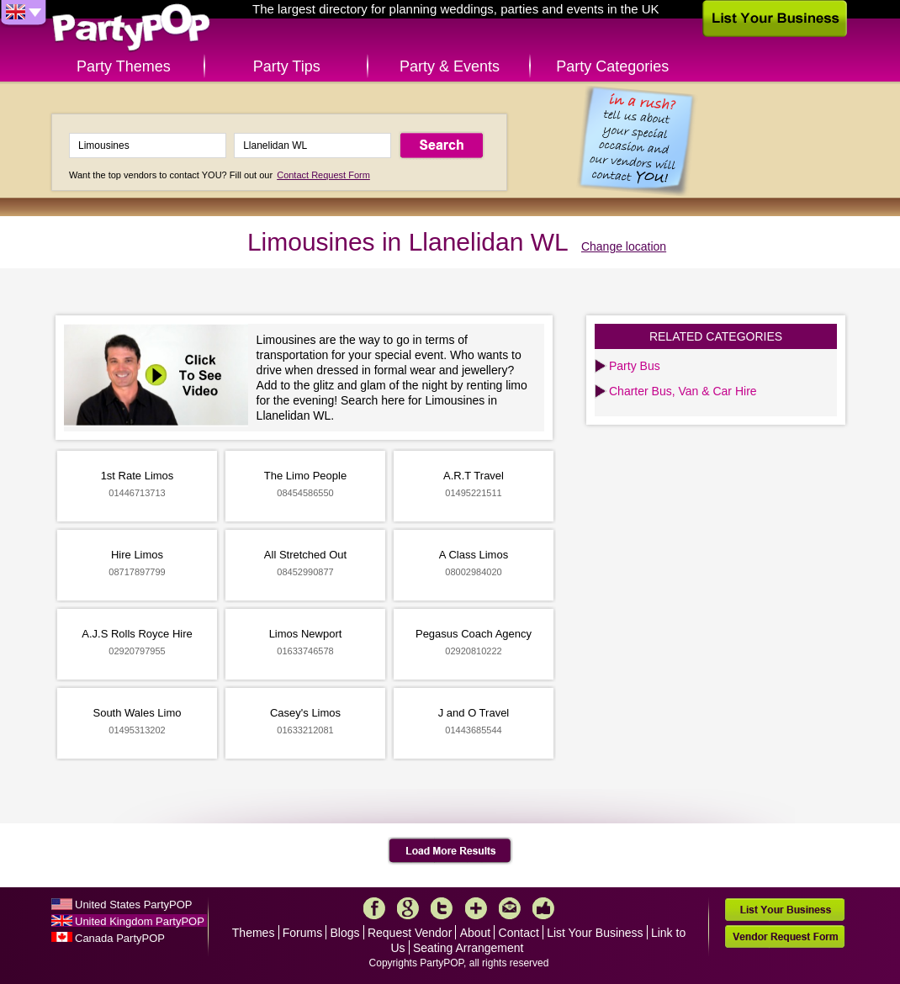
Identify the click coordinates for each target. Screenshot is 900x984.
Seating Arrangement (468, 948)
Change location (623, 246)
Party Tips (286, 66)
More (476, 908)
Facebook (374, 908)
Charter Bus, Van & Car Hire (683, 391)
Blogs (345, 932)
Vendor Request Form (784, 936)
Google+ (408, 908)
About (475, 932)
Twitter (442, 908)
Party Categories (612, 66)
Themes (253, 932)
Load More (450, 851)
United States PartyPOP (133, 904)
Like (543, 908)
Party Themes (124, 66)
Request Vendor (410, 932)
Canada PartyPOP (120, 938)
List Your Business (595, 932)
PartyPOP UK (131, 28)
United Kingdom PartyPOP (139, 921)
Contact (519, 932)
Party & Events (450, 66)
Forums (302, 932)
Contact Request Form (323, 175)
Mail (510, 908)
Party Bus (634, 366)
